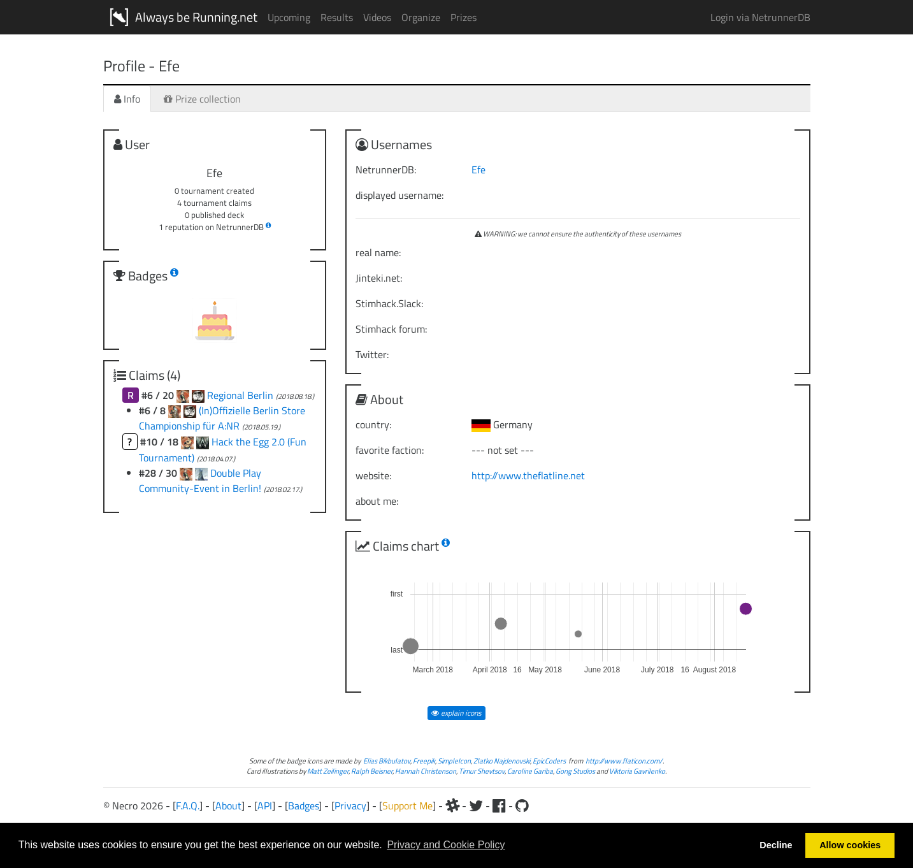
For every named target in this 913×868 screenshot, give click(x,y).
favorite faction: (390, 450)
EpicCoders (549, 760)
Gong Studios (575, 770)
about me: (377, 501)
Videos (377, 17)
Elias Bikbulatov (386, 760)
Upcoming (289, 17)
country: (373, 424)
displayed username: (399, 195)
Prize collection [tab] (202, 98)
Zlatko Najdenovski (501, 760)
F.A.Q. (187, 805)
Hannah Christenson (425, 770)
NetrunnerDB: (386, 169)
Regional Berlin (241, 395)
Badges (303, 805)
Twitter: (372, 354)
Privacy (350, 805)
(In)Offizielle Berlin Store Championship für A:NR (222, 418)
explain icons (456, 713)
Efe (478, 169)
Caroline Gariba (530, 770)
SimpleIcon (454, 760)
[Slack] (452, 805)
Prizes (463, 17)
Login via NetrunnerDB (760, 17)
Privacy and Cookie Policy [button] (446, 844)
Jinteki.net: (379, 278)
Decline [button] (775, 845)
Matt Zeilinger (328, 770)
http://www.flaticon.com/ (624, 760)
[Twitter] (476, 805)
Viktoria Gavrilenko (637, 770)
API (264, 805)
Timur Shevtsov (482, 770)
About (228, 805)
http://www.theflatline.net (528, 475)
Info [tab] (127, 98)
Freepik (424, 760)
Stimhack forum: (391, 328)
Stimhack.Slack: (389, 303)
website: (373, 475)
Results (336, 17)
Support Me (407, 805)
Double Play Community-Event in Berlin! (201, 480)
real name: (378, 252)
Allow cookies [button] (850, 845)
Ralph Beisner (371, 770)
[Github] (522, 805)
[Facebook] (499, 805)
